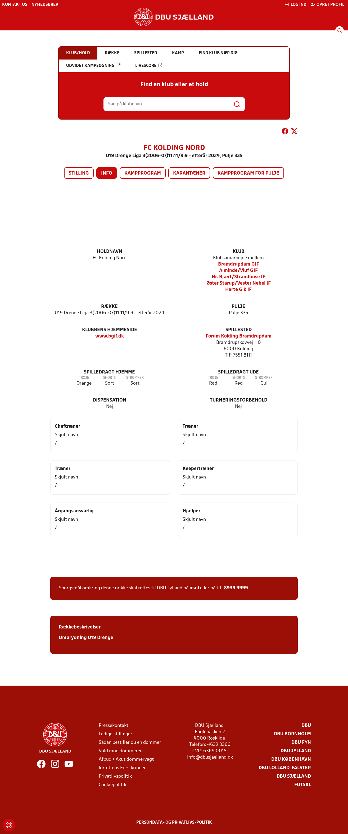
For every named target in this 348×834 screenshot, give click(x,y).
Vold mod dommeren (121, 751)
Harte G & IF (238, 290)
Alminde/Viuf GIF (238, 270)
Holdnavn (109, 251)
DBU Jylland (296, 751)
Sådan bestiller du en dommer (130, 742)
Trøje (84, 378)
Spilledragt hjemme (109, 372)
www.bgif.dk (109, 336)
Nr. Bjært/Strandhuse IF (238, 277)
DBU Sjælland (294, 776)
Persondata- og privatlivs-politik (174, 822)
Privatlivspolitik (115, 776)
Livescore (148, 65)
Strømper (135, 378)
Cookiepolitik (112, 785)
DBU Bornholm (292, 734)
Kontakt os (14, 5)
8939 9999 (236, 588)
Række (109, 306)
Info (106, 173)
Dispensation (109, 400)
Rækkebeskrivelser (80, 627)
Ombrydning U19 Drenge (86, 638)
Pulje (238, 306)
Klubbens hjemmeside (109, 330)
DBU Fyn (301, 742)
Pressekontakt (113, 725)
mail (194, 588)
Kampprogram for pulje (248, 173)
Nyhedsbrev (44, 5)
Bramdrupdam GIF (238, 264)
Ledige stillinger (115, 734)
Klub (239, 251)
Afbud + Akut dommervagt (126, 759)
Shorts (109, 378)
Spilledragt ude (238, 372)
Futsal (302, 785)
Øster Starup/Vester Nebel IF (238, 283)
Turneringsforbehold (238, 400)
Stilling (79, 173)
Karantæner (189, 173)
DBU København (291, 759)
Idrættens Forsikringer (122, 768)
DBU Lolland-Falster (285, 768)
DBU (306, 725)
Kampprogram (142, 173)
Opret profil (327, 4)
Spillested (238, 330)
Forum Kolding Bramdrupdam (239, 336)
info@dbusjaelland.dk (210, 757)
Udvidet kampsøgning (93, 65)
